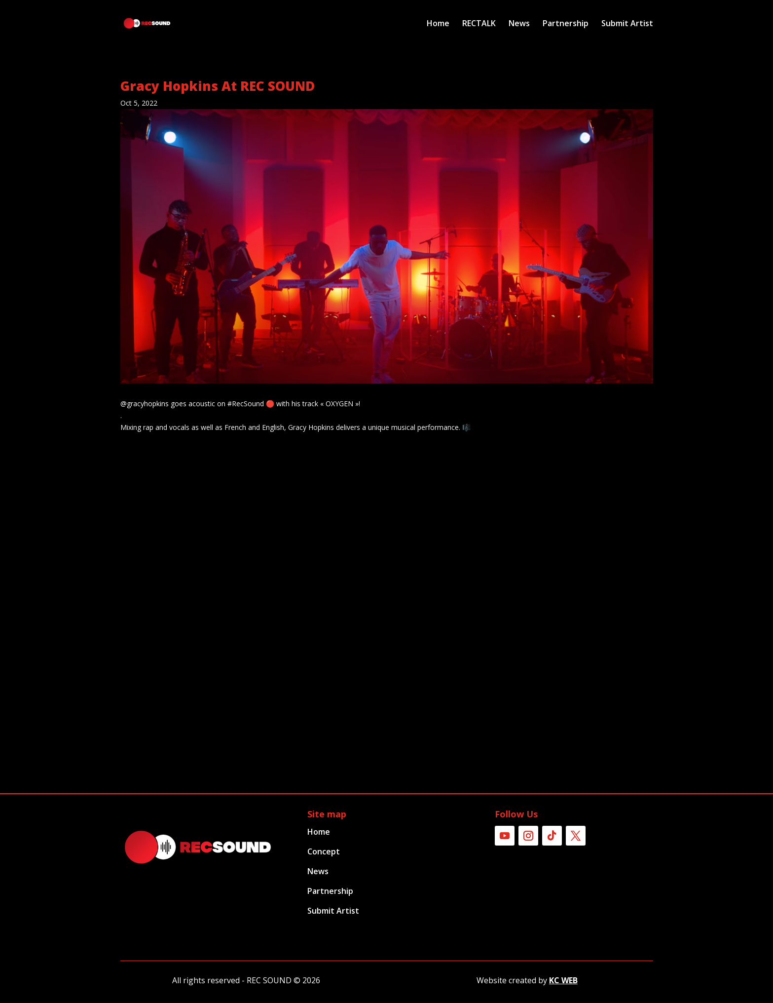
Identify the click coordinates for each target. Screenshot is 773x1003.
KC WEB (563, 980)
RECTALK (479, 24)
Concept (323, 851)
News (519, 24)
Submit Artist (627, 24)
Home (438, 24)
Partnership (566, 24)
